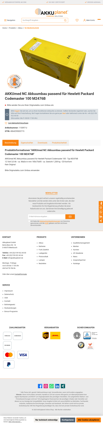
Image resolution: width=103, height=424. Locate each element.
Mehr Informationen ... (15, 422)
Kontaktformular (21, 274)
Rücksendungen (10, 308)
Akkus (41, 243)
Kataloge (76, 264)
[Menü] (9, 20)
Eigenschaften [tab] (27, 143)
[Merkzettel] (77, 20)
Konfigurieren (68, 420)
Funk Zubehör (44, 250)
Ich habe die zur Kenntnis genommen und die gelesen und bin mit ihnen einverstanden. (50, 223)
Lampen (42, 260)
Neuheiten (42, 264)
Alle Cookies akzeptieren (88, 420)
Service (6, 285)
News (75, 257)
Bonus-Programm (11, 311)
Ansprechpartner (79, 260)
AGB (46, 223)
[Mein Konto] (89, 20)
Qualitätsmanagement (81, 243)
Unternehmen (78, 237)
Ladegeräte (43, 253)
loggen (17, 111)
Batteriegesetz (9, 305)
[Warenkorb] (99, 19)
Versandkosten (57, 392)
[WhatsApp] (51, 386)
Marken (76, 246)
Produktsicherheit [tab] (59, 143)
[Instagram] (45, 386)
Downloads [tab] (42, 143)
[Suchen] (65, 20)
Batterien (42, 246)
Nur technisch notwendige (46, 420)
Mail (63, 113)
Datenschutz (9, 294)
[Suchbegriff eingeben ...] (42, 20)
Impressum (8, 291)
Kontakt (7, 301)
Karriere (76, 250)
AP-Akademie (78, 253)
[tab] (10, 143)
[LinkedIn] (57, 386)
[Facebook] (40, 386)
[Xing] (63, 386)
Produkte (41, 237)
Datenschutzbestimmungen (50, 221)
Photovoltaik (43, 257)
